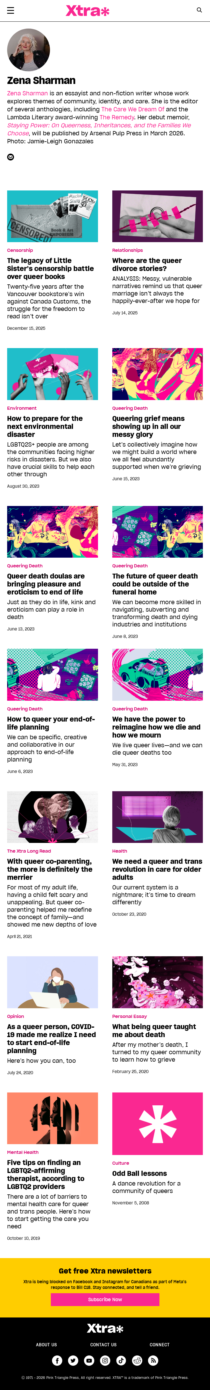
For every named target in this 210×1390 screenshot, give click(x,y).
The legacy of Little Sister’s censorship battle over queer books (50, 269)
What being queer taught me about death (154, 1031)
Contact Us (103, 1344)
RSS (153, 1360)
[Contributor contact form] (11, 156)
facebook (57, 1360)
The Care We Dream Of (132, 109)
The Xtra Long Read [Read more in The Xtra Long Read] (29, 851)
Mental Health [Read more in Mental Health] (23, 1152)
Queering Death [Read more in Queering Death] (130, 408)
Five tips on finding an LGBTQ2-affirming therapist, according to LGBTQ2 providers (45, 1175)
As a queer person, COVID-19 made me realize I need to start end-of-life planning (51, 1039)
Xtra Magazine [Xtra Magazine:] (105, 1328)
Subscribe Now (105, 1299)
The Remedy (117, 117)
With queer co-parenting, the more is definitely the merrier (50, 869)
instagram (105, 1360)
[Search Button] (199, 10)
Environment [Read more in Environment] (22, 408)
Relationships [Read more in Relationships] (127, 250)
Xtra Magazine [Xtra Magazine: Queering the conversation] (87, 10)
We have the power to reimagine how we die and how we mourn (156, 727)
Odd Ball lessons (157, 1123)
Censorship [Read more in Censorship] (20, 250)
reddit (137, 1360)
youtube (89, 1360)
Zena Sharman (27, 93)
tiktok (121, 1360)
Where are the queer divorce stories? (147, 265)
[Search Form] (199, 11)
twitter (73, 1360)
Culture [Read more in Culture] (120, 1163)
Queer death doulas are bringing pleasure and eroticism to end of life (46, 584)
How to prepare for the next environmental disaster (45, 427)
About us (46, 1344)
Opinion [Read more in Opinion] (15, 1016)
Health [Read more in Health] (119, 851)
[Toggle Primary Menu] (10, 11)
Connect (160, 1344)
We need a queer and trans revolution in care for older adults (157, 869)
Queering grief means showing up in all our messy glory (148, 427)
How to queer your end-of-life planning (51, 723)
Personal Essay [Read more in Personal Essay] (129, 1016)
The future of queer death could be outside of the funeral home (155, 584)
